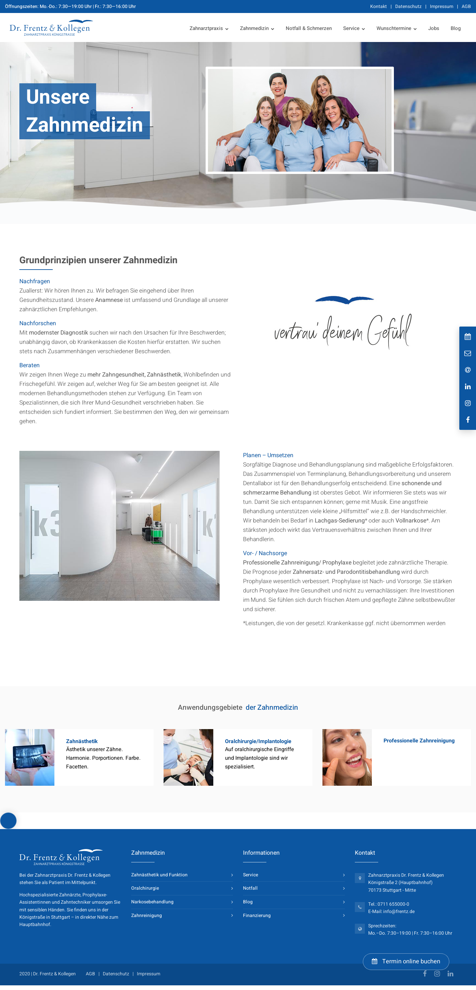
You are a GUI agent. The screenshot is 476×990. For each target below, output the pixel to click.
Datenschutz (408, 6)
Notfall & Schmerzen (309, 28)
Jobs (433, 28)
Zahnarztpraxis (206, 28)
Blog (456, 28)
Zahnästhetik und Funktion (159, 874)
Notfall (250, 888)
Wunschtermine (394, 28)
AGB (466, 6)
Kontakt (378, 6)
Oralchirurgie (145, 888)
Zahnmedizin (254, 28)
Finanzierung (257, 915)
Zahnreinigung (146, 915)
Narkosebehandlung (152, 901)
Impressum (441, 6)
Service (351, 28)
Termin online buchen (406, 961)
